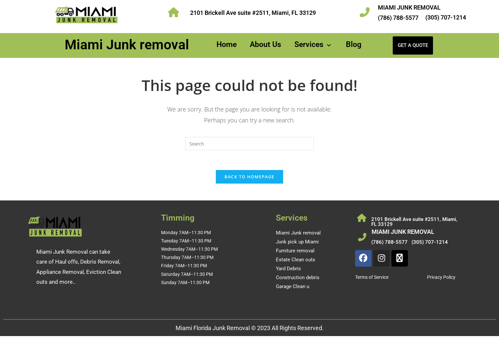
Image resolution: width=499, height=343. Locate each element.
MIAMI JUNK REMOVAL (409, 7)
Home (226, 44)
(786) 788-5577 (398, 17)
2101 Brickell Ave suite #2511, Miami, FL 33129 (253, 12)
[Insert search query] (249, 143)
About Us (265, 44)
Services (313, 44)
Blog (353, 44)
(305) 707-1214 (445, 17)
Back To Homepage (249, 177)
